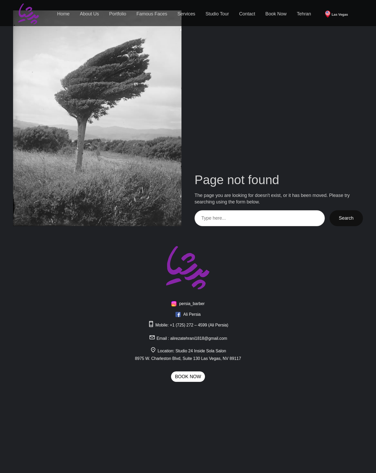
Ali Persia (192, 314)
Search (346, 218)
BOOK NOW (188, 376)
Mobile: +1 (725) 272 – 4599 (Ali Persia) (188, 325)
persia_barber (191, 303)
